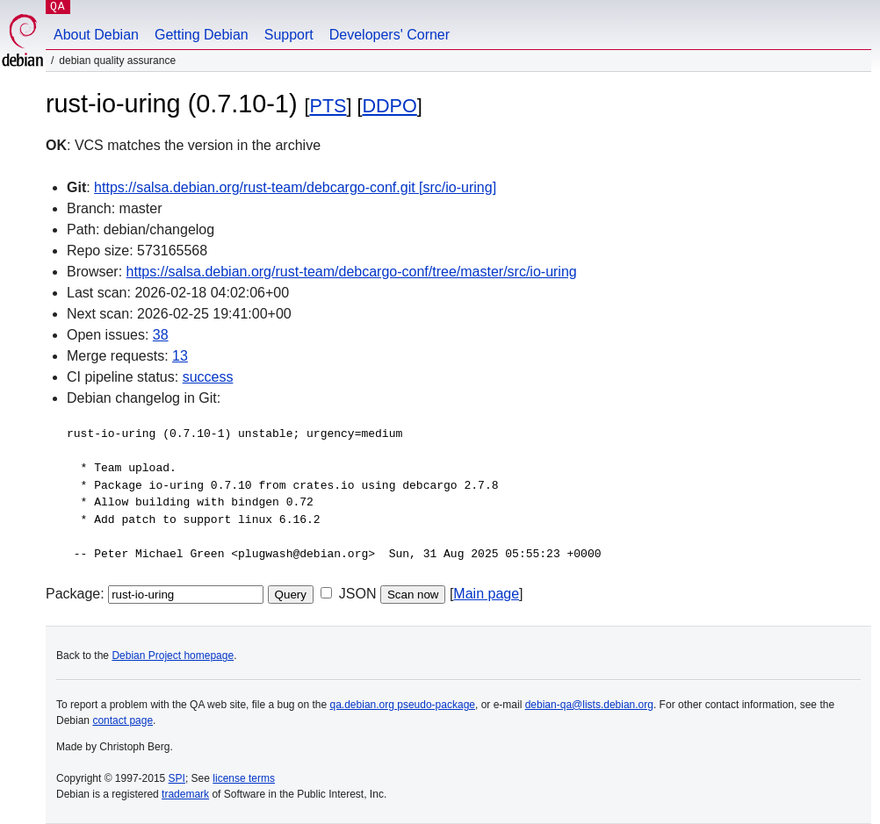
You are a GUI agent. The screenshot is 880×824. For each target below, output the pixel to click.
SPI (177, 778)
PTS (327, 106)
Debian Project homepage (173, 655)
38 (161, 334)
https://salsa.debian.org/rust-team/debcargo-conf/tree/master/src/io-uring (351, 271)
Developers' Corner (389, 34)
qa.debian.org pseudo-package (402, 705)
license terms (244, 778)
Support (289, 34)
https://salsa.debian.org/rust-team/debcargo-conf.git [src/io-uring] (295, 187)
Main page (486, 593)
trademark (185, 794)
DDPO (389, 106)
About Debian (96, 34)
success (208, 376)
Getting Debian (202, 34)
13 (180, 355)
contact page (122, 720)
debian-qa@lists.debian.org (589, 705)
